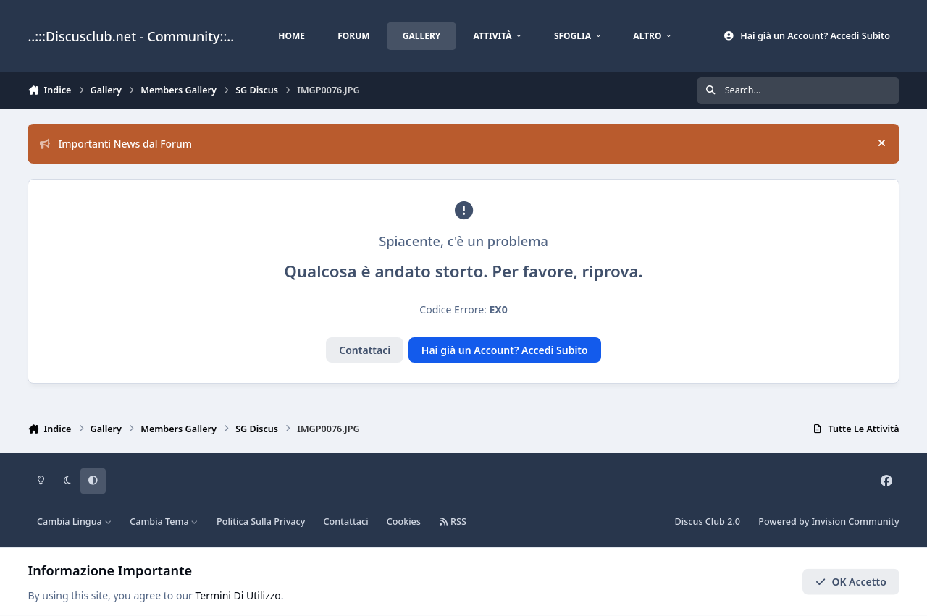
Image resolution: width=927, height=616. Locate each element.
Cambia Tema (164, 521)
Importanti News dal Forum (116, 144)
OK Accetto (850, 581)
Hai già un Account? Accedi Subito (504, 350)
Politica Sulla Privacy (261, 521)
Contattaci (364, 350)
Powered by (828, 521)
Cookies (404, 521)
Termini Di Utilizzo (238, 595)
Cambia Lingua (74, 521)
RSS (452, 521)
